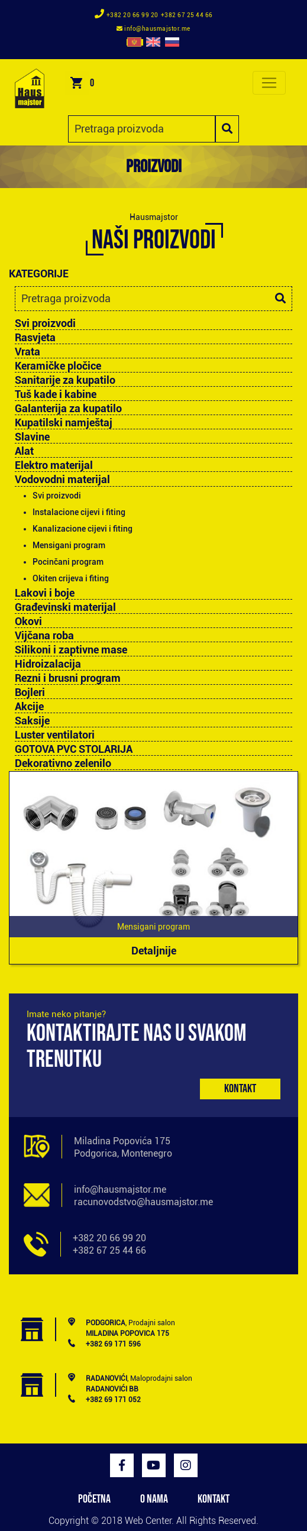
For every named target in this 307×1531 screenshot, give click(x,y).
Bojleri (30, 692)
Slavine (32, 437)
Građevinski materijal (65, 607)
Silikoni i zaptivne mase (71, 650)
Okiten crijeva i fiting (71, 578)
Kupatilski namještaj (63, 423)
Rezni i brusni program (68, 678)
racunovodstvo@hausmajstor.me (143, 1202)
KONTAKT (214, 1499)
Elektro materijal (54, 465)
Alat (24, 451)
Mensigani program (69, 545)
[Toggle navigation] (269, 83)
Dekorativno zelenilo (63, 763)
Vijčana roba (44, 636)
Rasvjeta (35, 338)
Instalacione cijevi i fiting (79, 512)
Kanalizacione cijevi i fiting (83, 528)
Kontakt (240, 1089)
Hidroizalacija (48, 664)
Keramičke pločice (58, 366)
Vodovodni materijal (62, 479)
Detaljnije (153, 950)
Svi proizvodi (45, 323)
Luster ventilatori (55, 735)
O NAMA (154, 1499)
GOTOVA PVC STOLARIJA (74, 749)
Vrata (27, 352)
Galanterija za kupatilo (68, 409)
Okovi (28, 621)
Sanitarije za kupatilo (65, 380)
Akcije (29, 707)
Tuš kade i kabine (55, 394)
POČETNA (94, 1499)
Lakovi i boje (45, 593)
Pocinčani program (68, 562)
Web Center (148, 1520)
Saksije (32, 721)
